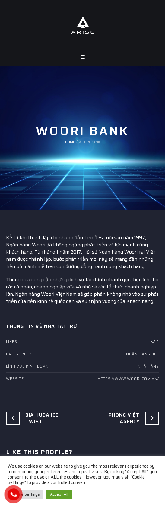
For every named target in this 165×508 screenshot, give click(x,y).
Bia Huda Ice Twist (42, 418)
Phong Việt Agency (124, 418)
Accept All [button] (59, 494)
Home (70, 142)
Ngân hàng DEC (142, 354)
